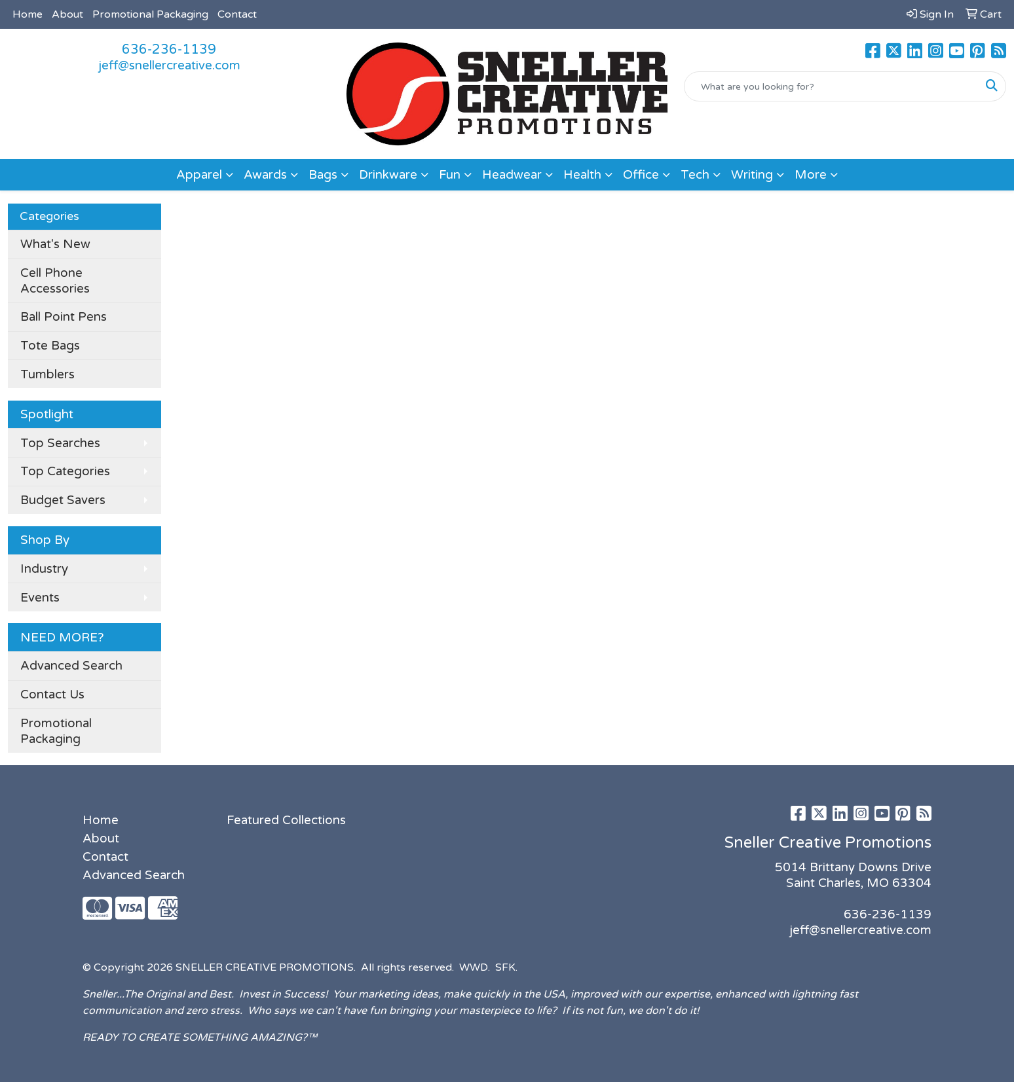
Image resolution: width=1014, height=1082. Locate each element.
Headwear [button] (512, 175)
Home (27, 14)
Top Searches (60, 443)
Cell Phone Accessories (55, 281)
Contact (237, 14)
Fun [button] (449, 175)
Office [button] (641, 175)
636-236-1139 (169, 50)
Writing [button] (752, 175)
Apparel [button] (199, 175)
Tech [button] (695, 175)
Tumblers (47, 374)
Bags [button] (323, 175)
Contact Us (52, 694)
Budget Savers (62, 500)
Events (40, 597)
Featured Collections (286, 820)
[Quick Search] (831, 86)
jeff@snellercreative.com (169, 65)
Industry (44, 569)
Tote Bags (50, 345)
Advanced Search (71, 665)
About (67, 14)
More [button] (811, 175)
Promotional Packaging (150, 14)
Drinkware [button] (388, 175)
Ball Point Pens (63, 317)
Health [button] (582, 175)
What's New (55, 244)
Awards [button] (265, 175)
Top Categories (65, 471)
